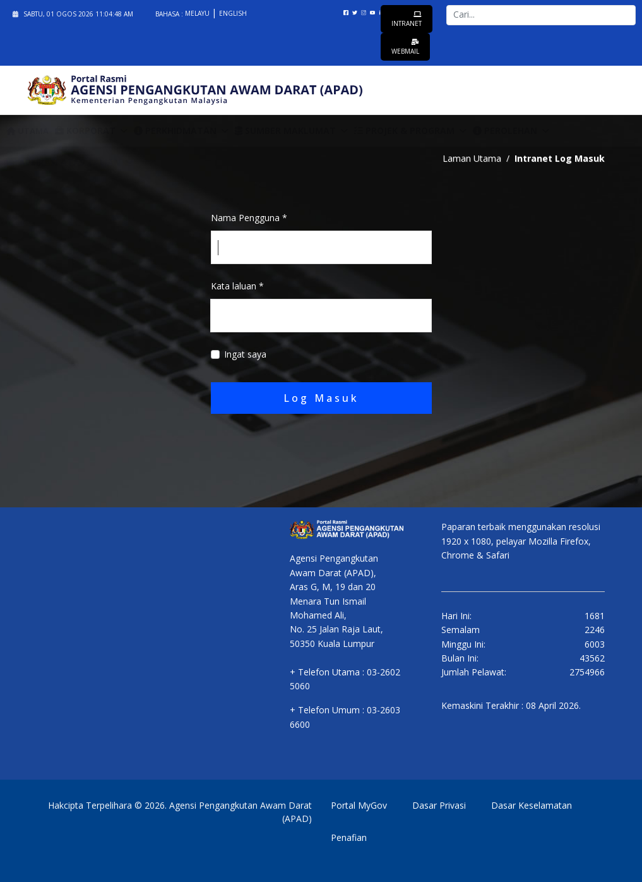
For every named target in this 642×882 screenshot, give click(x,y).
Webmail (405, 47)
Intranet (406, 19)
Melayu (198, 13)
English (233, 13)
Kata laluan (237, 286)
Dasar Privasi (439, 805)
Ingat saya (245, 354)
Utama (27, 130)
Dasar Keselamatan (531, 805)
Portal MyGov (359, 805)
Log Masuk (321, 398)
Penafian (349, 837)
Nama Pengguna (249, 218)
